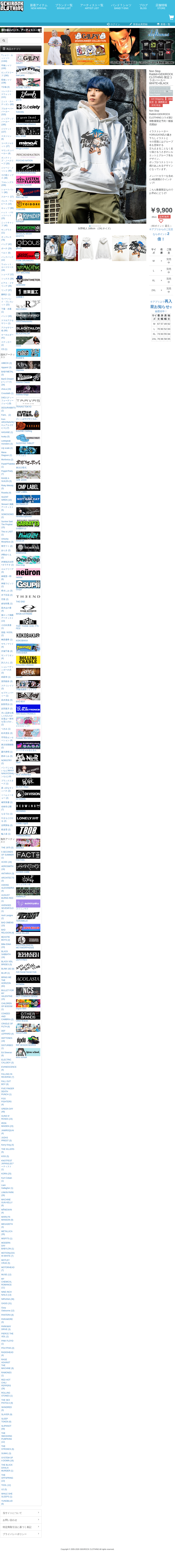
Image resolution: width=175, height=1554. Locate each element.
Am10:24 (28, 537)
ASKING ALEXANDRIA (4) (7, 888)
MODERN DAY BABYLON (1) (7, 1246)
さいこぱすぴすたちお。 (28, 415)
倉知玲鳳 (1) (6, 603)
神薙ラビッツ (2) (7, 585)
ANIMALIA (28, 892)
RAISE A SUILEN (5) (6, 479)
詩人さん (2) (6, 662)
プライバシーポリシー (21, 1533)
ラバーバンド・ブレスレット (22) (7, 302)
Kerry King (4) (7, 1145)
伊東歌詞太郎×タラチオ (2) (7, 563)
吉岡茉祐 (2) (6, 825)
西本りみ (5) (6, 756)
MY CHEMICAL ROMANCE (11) (6, 1283)
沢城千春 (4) (6, 651)
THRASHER (28, 649)
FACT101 (28, 856)
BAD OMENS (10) (7, 924)
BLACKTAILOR (28, 329)
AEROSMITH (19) (7, 867)
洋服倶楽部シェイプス (28, 685)
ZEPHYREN (28, 956)
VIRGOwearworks (28, 317)
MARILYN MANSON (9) (7, 1218)
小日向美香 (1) (6, 626)
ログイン (113, 24)
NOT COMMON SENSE (28, 992)
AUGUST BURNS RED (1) (7, 898)
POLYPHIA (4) (7, 1348)
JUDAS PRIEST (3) (6, 1139)
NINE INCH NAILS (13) (6, 1293)
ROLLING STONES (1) (7, 1394)
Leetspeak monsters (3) (7, 442)
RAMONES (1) (6, 1374)
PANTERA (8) (7, 1315)
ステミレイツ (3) (7, 687)
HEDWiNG (28, 807)
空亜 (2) (4, 599)
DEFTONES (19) (6, 1039)
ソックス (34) (7, 279)
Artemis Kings (28, 390)
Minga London (28, 144)
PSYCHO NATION (28, 156)
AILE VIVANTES (28, 770)
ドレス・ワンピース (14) (7, 202)
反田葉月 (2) (6, 708)
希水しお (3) (6, 591)
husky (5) (5, 436)
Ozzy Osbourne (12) (7, 1309)
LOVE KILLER (28, 929)
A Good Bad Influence (28, 120)
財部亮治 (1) (6, 704)
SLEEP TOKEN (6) (6, 1420)
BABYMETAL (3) (7, 373)
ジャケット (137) (6, 130)
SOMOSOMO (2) (7, 515)
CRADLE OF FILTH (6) (7, 1025)
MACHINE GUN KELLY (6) (6, 1202)
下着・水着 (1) (6, 310)
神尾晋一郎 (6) (6, 577)
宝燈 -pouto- (28, 476)
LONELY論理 (28, 819)
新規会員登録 (138, 24)
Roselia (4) (6, 493)
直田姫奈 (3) (6, 681)
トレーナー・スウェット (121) (7, 94)
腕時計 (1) (5, 294)
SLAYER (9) (6, 1414)
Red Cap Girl (28, 193)
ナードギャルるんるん (28, 746)
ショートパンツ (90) (7, 191)
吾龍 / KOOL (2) (7, 634)
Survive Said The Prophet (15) (7, 524)
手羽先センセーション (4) (7, 739)
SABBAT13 (28, 524)
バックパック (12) (7, 258)
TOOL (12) (6, 1485)
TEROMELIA (28, 917)
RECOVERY (28, 305)
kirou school (28, 1053)
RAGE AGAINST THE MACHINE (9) (7, 1364)
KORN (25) (6, 1173)
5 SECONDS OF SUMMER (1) (7, 855)
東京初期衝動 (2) (7, 746)
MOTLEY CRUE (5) (5, 1261)
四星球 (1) (5, 677)
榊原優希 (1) (6, 639)
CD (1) (4, 349)
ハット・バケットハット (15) (7, 215)
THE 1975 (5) (7, 847)
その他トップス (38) (7, 176)
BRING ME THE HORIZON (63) (6, 981)
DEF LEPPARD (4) (7, 1032)
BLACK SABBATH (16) (6, 954)
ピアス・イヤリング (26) (7, 284)
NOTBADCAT (28, 500)
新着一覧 (163, 24)
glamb (28, 95)
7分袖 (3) (5, 87)
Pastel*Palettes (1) (8, 465)
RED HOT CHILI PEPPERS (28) (6, 1384)
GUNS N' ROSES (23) (6, 1117)
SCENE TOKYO (28, 83)
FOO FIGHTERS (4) (6, 1101)
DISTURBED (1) (7, 1046)
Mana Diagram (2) (6, 454)
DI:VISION (28, 795)
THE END (28, 597)
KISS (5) (5, 1156)
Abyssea (28, 366)
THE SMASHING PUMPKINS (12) (6, 1437)
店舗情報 (161, 7)
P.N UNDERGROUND (28, 169)
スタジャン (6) (6, 137)
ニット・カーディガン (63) (7, 103)
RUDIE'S (28, 354)
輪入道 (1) (5, 834)
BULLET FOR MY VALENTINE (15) (7, 994)
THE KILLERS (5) (7, 1150)
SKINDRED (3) (6, 1408)
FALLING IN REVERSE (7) (7, 1075)
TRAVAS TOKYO (28, 402)
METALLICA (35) (6, 1232)
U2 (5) (4, 1489)
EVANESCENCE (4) (8, 1068)
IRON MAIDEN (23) (7, 1124)
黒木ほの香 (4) (6, 609)
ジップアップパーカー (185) (7, 122)
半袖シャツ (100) (6, 67)
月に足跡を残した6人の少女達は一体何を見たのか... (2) (7, 719)
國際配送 (162, 102)
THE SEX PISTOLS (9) (7, 1401)
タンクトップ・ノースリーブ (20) (7, 161)
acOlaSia (28, 980)
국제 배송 (156, 105)
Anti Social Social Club (28, 968)
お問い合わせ (21, 1519)
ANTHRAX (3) (7, 873)
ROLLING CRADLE (28, 661)
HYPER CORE (28, 868)
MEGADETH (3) (7, 1225)
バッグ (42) (6, 244)
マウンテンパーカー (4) (7, 152)
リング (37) (6, 290)
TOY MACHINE (28, 268)
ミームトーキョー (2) (7, 796)
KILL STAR (28, 132)
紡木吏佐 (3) (6, 733)
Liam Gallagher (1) (7, 1186)
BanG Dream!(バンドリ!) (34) (7, 382)
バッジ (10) (6, 316)
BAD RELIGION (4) (7, 931)
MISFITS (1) (6, 1238)
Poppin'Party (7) (7, 472)
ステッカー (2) (6, 343)
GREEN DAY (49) (7, 1110)
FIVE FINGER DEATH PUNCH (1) (7, 1091)
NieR (28, 758)
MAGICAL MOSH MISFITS (28, 230)
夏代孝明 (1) (6, 752)
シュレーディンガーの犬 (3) (7, 670)
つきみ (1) (5, 729)
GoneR (28, 673)
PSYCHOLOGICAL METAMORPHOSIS (28, 942)
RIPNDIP (28, 217)
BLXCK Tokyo (28, 783)
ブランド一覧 (64, 7)
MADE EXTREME (28, 610)
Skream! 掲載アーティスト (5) (7, 507)
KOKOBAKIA (28, 636)
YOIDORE (28, 205)
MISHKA (28, 844)
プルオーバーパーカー (160, 88)
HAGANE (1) (7, 432)
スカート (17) (7, 196)
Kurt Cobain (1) (6, 1179)
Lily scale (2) (7, 448)
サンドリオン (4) (7, 657)
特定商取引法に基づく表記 (21, 1526)
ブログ (143, 7)
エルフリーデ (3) (7, 570)
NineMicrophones (28, 512)
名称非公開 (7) (6, 808)
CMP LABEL (28, 488)
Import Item (28, 1004)
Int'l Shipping (157, 99)
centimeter (28, 281)
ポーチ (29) (6, 248)
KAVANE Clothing (28, 427)
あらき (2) (5, 550)
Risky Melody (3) (7, 487)
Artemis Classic (28, 378)
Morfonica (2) (7, 459)
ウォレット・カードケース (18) (7, 267)
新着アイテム (39, 7)
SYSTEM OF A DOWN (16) (7, 1459)
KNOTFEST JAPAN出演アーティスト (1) (7, 1165)
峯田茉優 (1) (6, 802)
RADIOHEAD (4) (7, 1353)
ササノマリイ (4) (7, 645)
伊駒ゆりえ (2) (6, 556)
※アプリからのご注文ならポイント (161, 234)
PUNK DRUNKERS (28, 256)
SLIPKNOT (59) (6, 1427)
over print (28, 71)
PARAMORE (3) (7, 1320)
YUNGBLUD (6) (6, 1502)
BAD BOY (28, 697)
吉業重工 (28, 293)
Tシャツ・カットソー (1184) (7, 58)
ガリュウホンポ (28, 880)
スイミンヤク (28, 904)
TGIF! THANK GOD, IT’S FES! (28, 623)
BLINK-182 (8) (7, 969)
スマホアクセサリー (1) (7, 322)
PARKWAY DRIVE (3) (6, 1328)
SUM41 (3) (6, 1453)
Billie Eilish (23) (6, 945)
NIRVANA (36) (7, 1299)
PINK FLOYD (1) (7, 1342)
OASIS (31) (6, 1303)
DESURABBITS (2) (8, 409)
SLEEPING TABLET (28, 439)
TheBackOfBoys (28, 831)
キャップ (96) (7, 208)
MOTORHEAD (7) (7, 1269)
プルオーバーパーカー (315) (7, 111)
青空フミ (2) (6, 546)
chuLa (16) (6, 389)
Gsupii (28, 585)
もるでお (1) (6, 814)
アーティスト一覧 (91, 7)
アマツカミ (28, 451)
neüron (28, 573)
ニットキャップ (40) (7, 224)
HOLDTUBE (28, 1029)
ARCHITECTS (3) (7, 879)
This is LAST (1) (7, 533)
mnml (28, 342)
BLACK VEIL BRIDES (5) (7, 963)
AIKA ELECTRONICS (28, 709)
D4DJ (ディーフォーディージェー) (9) (7, 400)
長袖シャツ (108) (6, 81)
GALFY (28, 59)
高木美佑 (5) (6, 700)
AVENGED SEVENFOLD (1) (7, 908)
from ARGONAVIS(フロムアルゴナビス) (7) (8, 423)
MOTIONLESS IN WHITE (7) (8, 1254)
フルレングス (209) (7, 183)
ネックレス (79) (6, 238)
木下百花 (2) (6, 595)
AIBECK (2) (6, 363)
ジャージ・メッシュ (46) (7, 169)
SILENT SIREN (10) (6, 498)
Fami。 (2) (6, 415)
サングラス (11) (6, 231)
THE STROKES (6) (7, 1447)
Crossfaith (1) (7, 393)
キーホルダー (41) (7, 336)
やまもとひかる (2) (7, 819)
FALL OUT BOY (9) (6, 1082)
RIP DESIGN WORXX (28, 1041)
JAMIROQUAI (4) (7, 1132)
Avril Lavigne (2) (7, 917)
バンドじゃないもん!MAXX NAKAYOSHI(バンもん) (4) (8, 772)
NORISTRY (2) (6, 762)
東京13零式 (28, 463)
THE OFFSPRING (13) (7, 1478)
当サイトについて (21, 1512)
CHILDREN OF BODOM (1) (6, 1006)
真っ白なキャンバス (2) (7, 789)
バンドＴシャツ (121, 7)
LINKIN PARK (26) (7, 1194)
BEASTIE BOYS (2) (5, 938)
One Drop (28, 561)
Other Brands (28, 1017)
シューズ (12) (7, 274)
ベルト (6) (5, 253)
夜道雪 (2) (5, 829)
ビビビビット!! (28, 722)
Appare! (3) (6, 367)
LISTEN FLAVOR (28, 181)
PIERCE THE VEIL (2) (7, 1335)
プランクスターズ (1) (7, 782)
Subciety (28, 108)
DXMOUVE (28, 549)
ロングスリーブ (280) (7, 74)
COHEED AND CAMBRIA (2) (7, 1016)
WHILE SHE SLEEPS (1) (6, 1495)
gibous (28, 244)
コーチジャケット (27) (7, 144)
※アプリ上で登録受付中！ (161, 306)
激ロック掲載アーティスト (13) (7, 618)
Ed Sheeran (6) (6, 1054)
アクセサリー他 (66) (7, 329)
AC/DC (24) (6, 862)
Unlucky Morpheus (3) (7, 540)
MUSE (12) (6, 1274)
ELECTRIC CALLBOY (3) (7, 1061)
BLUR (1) (5, 973)
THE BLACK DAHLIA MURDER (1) (7, 1468)
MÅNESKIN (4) (6, 1211)
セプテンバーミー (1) (7, 694)
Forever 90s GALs (28, 734)
